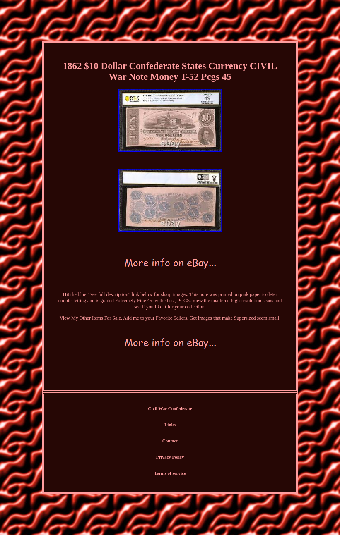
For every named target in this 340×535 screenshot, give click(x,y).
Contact (170, 440)
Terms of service (170, 473)
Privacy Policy (170, 456)
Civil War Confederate (170, 408)
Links (170, 424)
